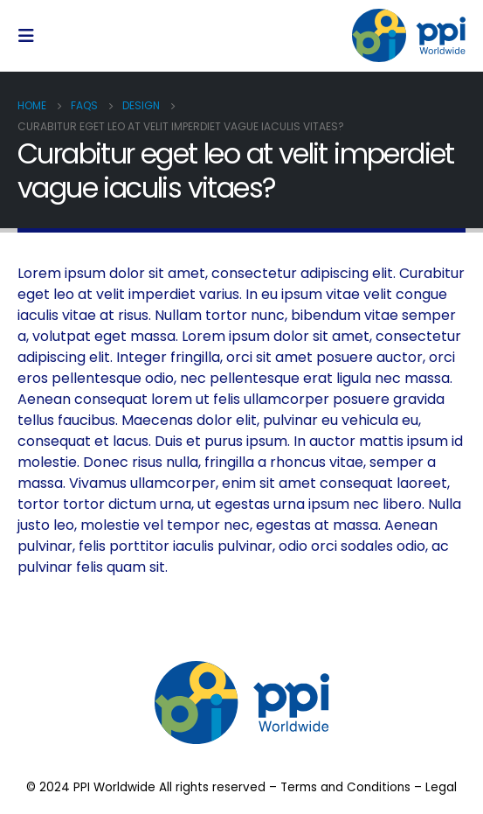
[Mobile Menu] (31, 36)
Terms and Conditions (345, 787)
